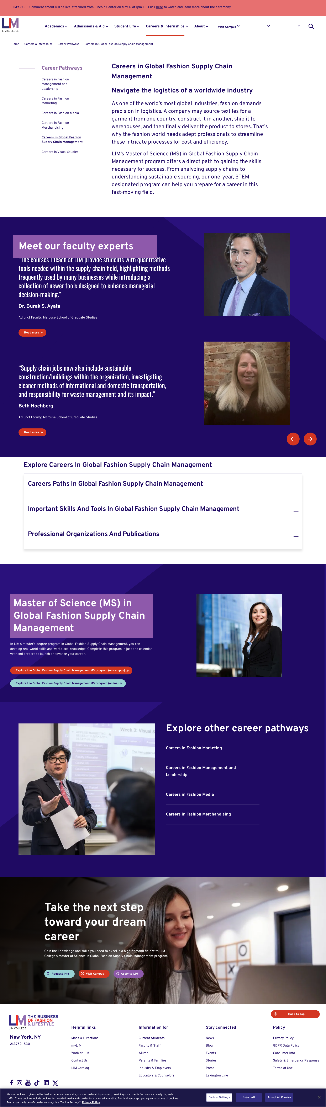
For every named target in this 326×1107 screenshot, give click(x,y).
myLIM (76, 1046)
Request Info (257, 27)
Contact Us (79, 1061)
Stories (211, 1061)
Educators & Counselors (156, 1076)
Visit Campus (227, 27)
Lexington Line (217, 1076)
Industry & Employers (155, 1068)
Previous (293, 439)
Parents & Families (153, 1061)
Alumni (144, 1053)
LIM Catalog (80, 1068)
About (199, 26)
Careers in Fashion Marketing (55, 101)
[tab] (163, 486)
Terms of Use (283, 1068)
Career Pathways (68, 44)
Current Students (152, 1038)
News (210, 1038)
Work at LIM (80, 1053)
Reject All (249, 1097)
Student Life (125, 26)
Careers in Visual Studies (60, 152)
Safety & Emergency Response (296, 1061)
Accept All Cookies (279, 1097)
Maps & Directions (85, 1038)
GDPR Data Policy (286, 1046)
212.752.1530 (20, 1044)
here (159, 7)
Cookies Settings (219, 1097)
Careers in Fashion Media (60, 113)
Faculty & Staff (150, 1046)
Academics (54, 26)
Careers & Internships (165, 26)
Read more (31, 333)
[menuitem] (63, 84)
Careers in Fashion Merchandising (55, 125)
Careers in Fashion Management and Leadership (55, 84)
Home (15, 44)
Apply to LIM (288, 27)
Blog (209, 1046)
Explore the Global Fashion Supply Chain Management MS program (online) (67, 683)
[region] (163, 1098)
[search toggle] (311, 27)
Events (211, 1053)
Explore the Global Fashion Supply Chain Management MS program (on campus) (70, 670)
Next (310, 439)
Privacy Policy (283, 1038)
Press (210, 1068)
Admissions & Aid (89, 26)
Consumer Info (284, 1053)
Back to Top (303, 1014)
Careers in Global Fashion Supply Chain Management (62, 139)
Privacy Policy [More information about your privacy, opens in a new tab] (91, 1102)
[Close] (319, 1097)
